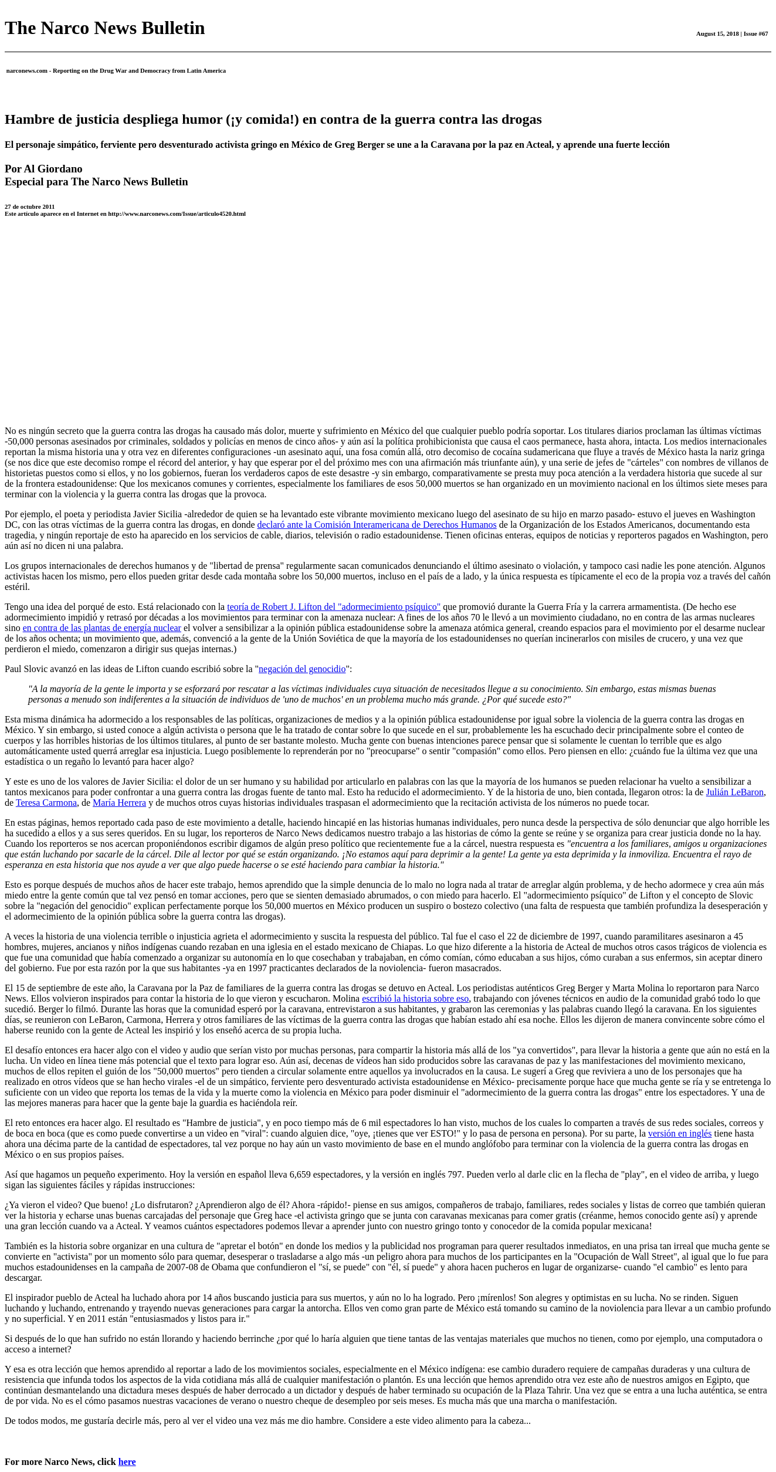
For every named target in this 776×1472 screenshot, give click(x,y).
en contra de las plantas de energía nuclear (102, 628)
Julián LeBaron (735, 792)
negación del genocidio (302, 669)
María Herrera (119, 803)
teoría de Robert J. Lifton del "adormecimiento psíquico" (333, 607)
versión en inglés (679, 1133)
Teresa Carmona (46, 803)
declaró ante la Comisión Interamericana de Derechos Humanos (377, 525)
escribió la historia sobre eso (415, 998)
